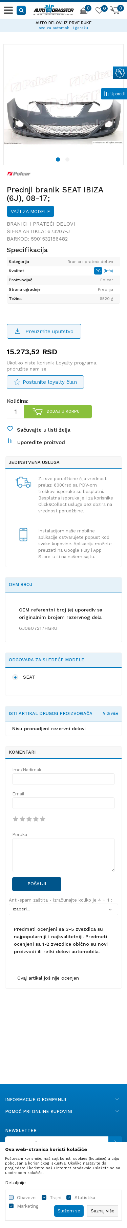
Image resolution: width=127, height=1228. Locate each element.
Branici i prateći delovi (41, 224)
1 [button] (59, 160)
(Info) (108, 271)
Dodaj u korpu (63, 411)
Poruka (19, 834)
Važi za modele (30, 211)
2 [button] (68, 160)
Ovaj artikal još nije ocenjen (48, 978)
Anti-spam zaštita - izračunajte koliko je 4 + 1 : (60, 900)
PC (99, 270)
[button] (21, 10)
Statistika (85, 1197)
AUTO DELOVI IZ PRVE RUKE (63, 22)
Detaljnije (15, 1182)
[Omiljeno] (99, 11)
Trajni (55, 1197)
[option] (63, 24)
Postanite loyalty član (50, 382)
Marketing (27, 1206)
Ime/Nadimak (26, 769)
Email (18, 793)
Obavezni (27, 1197)
